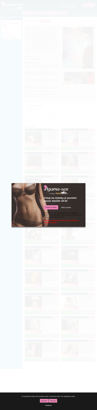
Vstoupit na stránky (51, 207)
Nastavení (44, 401)
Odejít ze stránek (66, 207)
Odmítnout (48, 405)
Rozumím (53, 401)
